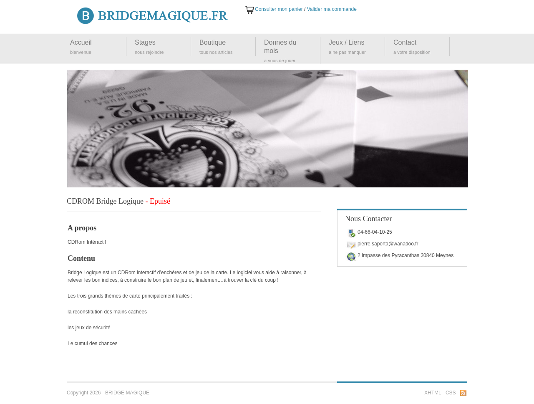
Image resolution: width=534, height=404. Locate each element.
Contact (404, 42)
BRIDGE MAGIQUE (127, 393)
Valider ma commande (332, 9)
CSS (451, 393)
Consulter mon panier (279, 9)
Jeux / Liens (346, 42)
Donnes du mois (280, 46)
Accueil (81, 42)
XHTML (432, 393)
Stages (145, 42)
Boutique (212, 42)
